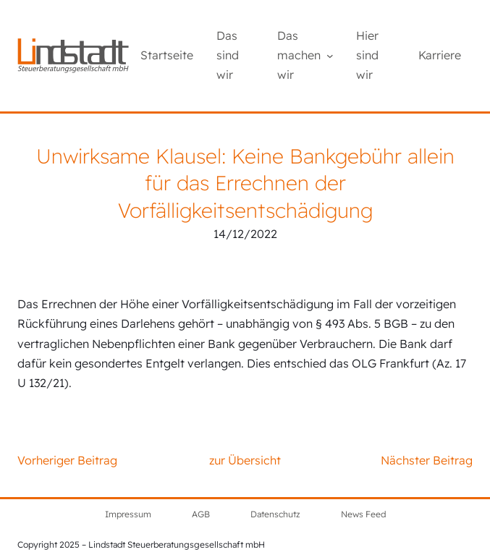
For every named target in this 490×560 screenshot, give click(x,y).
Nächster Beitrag (427, 460)
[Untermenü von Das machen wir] (330, 55)
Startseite (166, 55)
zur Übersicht (245, 460)
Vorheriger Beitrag (67, 460)
